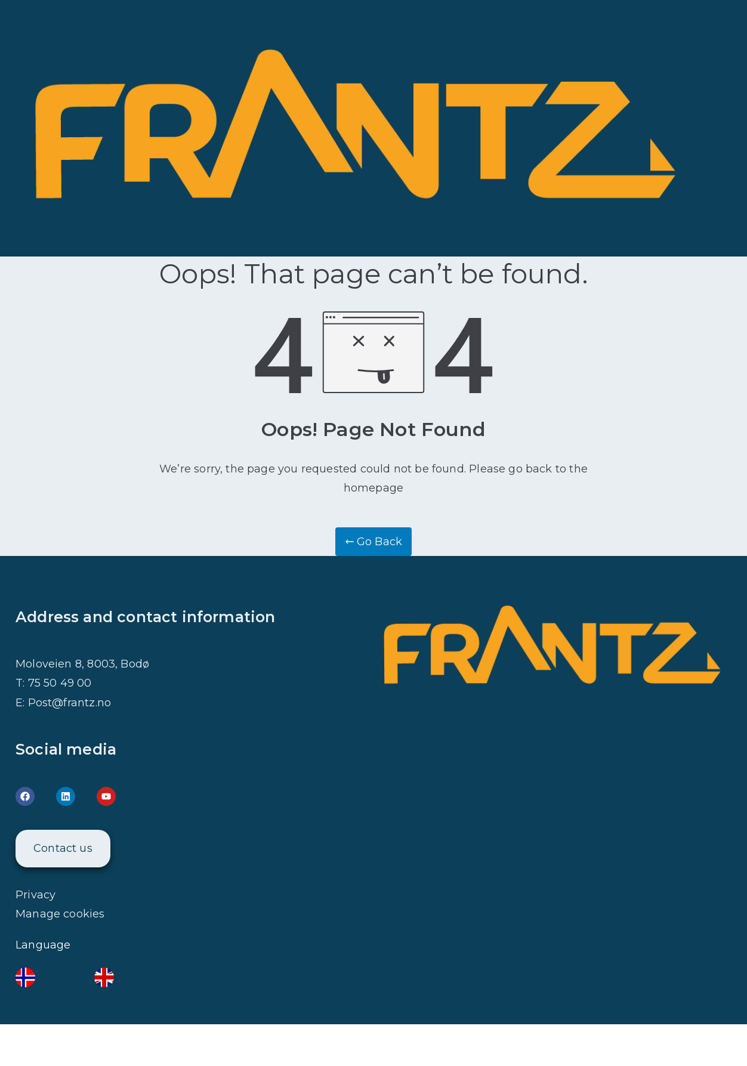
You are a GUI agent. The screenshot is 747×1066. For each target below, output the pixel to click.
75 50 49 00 (60, 683)
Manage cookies (60, 913)
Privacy (35, 894)
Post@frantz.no (70, 702)
